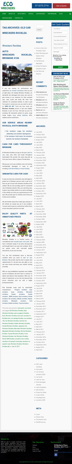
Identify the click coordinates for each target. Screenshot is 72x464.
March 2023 (39, 150)
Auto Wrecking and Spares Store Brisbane (42, 55)
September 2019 (41, 252)
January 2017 (40, 334)
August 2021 (40, 196)
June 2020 (39, 229)
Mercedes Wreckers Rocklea (23, 328)
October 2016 (40, 342)
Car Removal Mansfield (61, 94)
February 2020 (40, 240)
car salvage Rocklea (17, 318)
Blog (61, 13)
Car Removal (52, 13)
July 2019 (39, 258)
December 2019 (41, 245)
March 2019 (39, 268)
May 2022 (39, 175)
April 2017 (39, 327)
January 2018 (40, 304)
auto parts (21, 308)
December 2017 (41, 306)
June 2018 (39, 291)
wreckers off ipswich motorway (12, 341)
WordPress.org (40, 422)
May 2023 (39, 147)
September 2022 (41, 165)
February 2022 (40, 181)
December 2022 (41, 158)
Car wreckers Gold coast (14, 136)
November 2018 (41, 278)
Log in (38, 414)
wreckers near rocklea (22, 339)
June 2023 (39, 145)
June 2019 (39, 260)
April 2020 (39, 234)
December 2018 (41, 275)
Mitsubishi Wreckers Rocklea (11, 331)
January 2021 (40, 211)
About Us (12, 13)
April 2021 (39, 204)
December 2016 (41, 337)
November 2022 (41, 160)
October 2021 (40, 191)
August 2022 (40, 168)
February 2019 (40, 270)
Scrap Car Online (41, 392)
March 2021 (39, 206)
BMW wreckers (13, 296)
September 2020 (41, 222)
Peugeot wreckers (21, 289)
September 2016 (41, 345)
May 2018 (39, 293)
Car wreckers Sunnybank (20, 139)
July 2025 (39, 132)
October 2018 (40, 281)
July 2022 (39, 170)
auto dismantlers (6, 448)
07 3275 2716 (41, 5)
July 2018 (39, 288)
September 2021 (41, 193)
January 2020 (40, 242)
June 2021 (39, 201)
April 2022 (39, 178)
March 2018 (39, 298)
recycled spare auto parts (21, 241)
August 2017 (40, 316)
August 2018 (40, 286)
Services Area (7, 18)
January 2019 (40, 273)
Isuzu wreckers (17, 292)
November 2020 (41, 217)
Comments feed (41, 419)
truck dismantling (13, 168)
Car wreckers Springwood (22, 134)
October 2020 (40, 219)
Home (4, 13)
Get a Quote (61, 6)
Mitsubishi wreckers (18, 301)
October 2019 (40, 250)
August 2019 (40, 255)
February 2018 (40, 301)
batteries (25, 115)
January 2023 (40, 155)
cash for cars (40, 379)
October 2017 (40, 311)
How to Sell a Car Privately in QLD (59, 77)
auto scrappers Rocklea (21, 313)
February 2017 (40, 332)
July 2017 (39, 319)
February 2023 (40, 152)
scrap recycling (25, 168)
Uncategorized (40, 397)
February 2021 (40, 209)
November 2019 (41, 247)
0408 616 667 (9, 106)
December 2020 (41, 214)
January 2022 (40, 183)
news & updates (41, 387)
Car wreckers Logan (13, 131)
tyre (14, 115)
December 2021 (41, 186)
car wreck (28, 308)
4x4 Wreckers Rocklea (16, 310)
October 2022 (40, 163)
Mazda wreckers (22, 298)
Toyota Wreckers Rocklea (16, 333)
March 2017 (39, 329)
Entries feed (40, 417)
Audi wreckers (23, 296)
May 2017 (39, 324)
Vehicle (30, 13)
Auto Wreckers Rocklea (9, 316)
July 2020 (39, 227)
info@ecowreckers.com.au (62, 452)
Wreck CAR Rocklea (8, 339)
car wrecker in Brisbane (16, 90)
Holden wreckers (13, 303)
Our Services (40, 13)
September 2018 (41, 283)
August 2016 (40, 347)
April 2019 (39, 265)
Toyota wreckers (24, 303)
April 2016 (39, 350)
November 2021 (41, 188)
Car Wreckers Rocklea (12, 321)
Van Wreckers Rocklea (21, 336)
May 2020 (39, 232)
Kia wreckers (12, 298)
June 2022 (39, 173)
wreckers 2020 (40, 400)
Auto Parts (22, 13)
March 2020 (39, 237)
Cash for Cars (37, 451)
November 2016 (41, 339)
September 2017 (41, 314)
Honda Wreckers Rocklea (10, 326)
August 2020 (40, 224)
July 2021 (39, 199)
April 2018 (39, 296)
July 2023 (39, 142)
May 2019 (39, 263)
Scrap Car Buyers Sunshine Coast (59, 104)
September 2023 (41, 137)
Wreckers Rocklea (11, 45)
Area (34, 447)
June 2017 (39, 322)
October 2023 (40, 134)
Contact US (19, 18)
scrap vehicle (40, 395)
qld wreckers (40, 390)
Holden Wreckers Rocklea (22, 323)
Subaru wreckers (17, 294)
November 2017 (41, 309)
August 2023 (40, 140)
